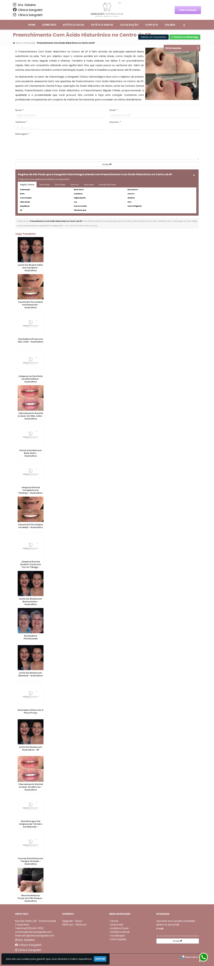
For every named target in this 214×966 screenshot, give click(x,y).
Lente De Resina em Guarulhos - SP (30, 748)
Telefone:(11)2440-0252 (29, 928)
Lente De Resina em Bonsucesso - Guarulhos (30, 601)
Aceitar (100, 958)
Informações (118, 939)
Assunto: (115, 122)
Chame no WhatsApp (184, 37)
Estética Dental (102, 25)
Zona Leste (89, 184)
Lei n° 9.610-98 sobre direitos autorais (81, 225)
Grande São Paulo (107, 184)
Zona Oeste (60, 184)
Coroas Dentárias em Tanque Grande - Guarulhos (30, 861)
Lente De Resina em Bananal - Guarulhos (30, 674)
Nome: (19, 110)
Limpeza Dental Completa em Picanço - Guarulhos (30, 490)
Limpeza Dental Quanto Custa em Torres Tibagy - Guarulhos (30, 565)
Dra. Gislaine (24, 5)
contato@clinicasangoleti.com (33, 932)
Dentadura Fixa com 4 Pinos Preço (30, 711)
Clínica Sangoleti (27, 10)
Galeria (170, 25)
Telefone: (21, 122)
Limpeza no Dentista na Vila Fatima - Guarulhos (31, 379)
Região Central (27, 184)
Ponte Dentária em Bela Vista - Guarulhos (30, 453)
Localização (129, 25)
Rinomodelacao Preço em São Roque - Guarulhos (30, 898)
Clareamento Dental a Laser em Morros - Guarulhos (30, 787)
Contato (151, 25)
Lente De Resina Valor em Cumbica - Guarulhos (30, 267)
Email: (113, 110)
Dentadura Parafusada (31, 637)
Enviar (107, 164)
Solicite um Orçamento (153, 37)
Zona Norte (44, 184)
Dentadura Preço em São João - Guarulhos (30, 340)
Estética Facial (74, 25)
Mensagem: (22, 133)
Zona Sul (74, 184)
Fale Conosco (188, 10)
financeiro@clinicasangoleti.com (34, 935)
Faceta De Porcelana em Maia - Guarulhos (30, 526)
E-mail (160, 928)
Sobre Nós (49, 25)
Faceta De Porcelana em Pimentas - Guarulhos (30, 304)
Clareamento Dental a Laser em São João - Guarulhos (30, 416)
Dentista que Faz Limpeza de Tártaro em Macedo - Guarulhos (30, 825)
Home (31, 25)
